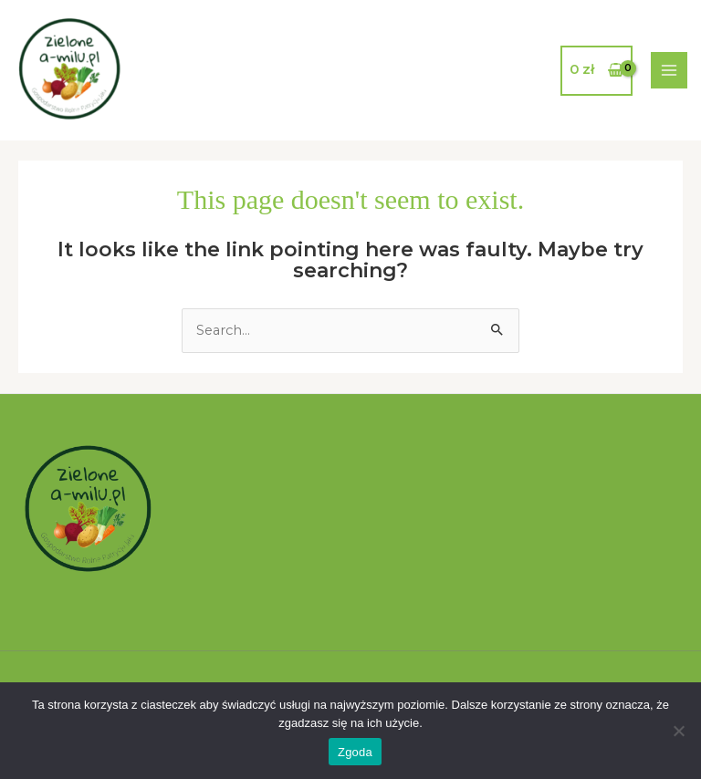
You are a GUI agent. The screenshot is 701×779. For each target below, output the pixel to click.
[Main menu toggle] (669, 70)
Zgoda (355, 752)
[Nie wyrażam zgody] (678, 731)
